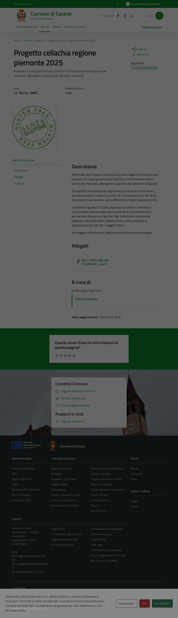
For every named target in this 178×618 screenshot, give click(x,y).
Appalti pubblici (59, 484)
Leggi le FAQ (58, 529)
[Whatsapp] (130, 16)
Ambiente (56, 474)
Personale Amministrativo (26, 489)
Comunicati (137, 474)
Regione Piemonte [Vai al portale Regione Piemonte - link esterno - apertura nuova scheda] (23, 4)
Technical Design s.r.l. (34, 608)
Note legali (97, 545)
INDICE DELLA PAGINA (36, 161)
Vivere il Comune (74, 27)
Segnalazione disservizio (64, 539)
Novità (45, 27)
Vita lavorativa (99, 511)
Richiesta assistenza (62, 545)
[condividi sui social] (139, 49)
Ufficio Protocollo (86, 299)
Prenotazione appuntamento (67, 534)
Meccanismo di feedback (104, 561)
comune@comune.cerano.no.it (28, 556)
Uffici (14, 474)
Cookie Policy (98, 539)
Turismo (95, 505)
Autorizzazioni (59, 489)
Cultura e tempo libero (63, 500)
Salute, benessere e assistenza (108, 489)
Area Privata (18, 588)
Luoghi (134, 501)
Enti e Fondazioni (21, 495)
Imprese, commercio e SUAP (106, 479)
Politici (15, 484)
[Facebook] (117, 16)
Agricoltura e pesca (61, 468)
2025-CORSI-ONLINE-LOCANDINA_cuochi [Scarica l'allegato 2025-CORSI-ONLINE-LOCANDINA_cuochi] (95, 262)
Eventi (134, 506)
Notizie (134, 468)
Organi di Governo (21, 479)
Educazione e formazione (65, 505)
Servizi (57, 27)
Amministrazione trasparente (107, 529)
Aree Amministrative (23, 468)
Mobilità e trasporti (101, 484)
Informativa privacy (101, 534)
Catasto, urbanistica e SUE (65, 495)
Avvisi (134, 479)
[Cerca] (159, 16)
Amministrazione (27, 27)
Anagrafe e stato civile (63, 479)
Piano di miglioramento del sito (108, 555)
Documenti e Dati (21, 500)
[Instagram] (123, 16)
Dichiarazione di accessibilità (106, 550)
